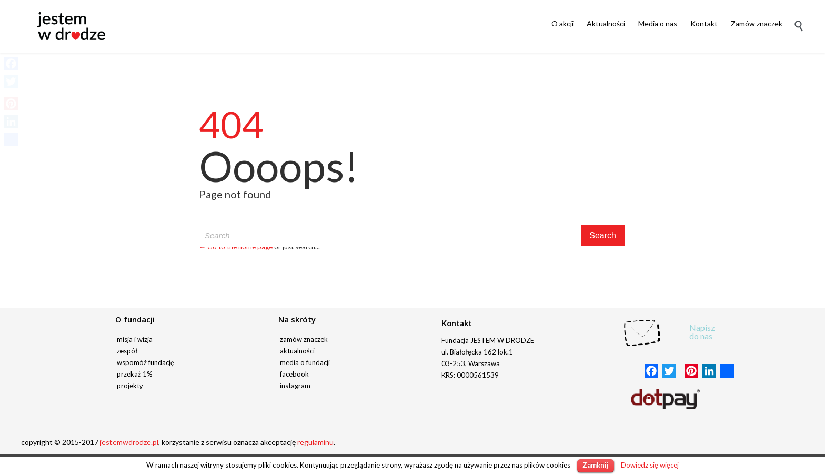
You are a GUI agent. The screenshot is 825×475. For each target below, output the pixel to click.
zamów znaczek (304, 339)
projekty (130, 385)
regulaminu (315, 442)
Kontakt (456, 323)
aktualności (297, 351)
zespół (127, 351)
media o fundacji (305, 362)
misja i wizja (135, 339)
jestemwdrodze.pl (129, 442)
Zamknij (595, 465)
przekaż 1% (135, 374)
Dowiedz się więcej (650, 465)
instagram (295, 385)
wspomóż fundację (145, 362)
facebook (294, 374)
